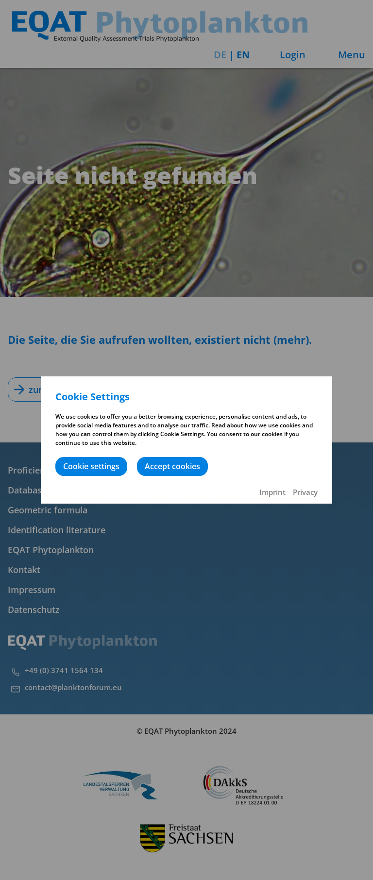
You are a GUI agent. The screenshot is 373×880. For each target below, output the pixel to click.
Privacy (305, 492)
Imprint (272, 492)
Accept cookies (172, 466)
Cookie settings (91, 466)
